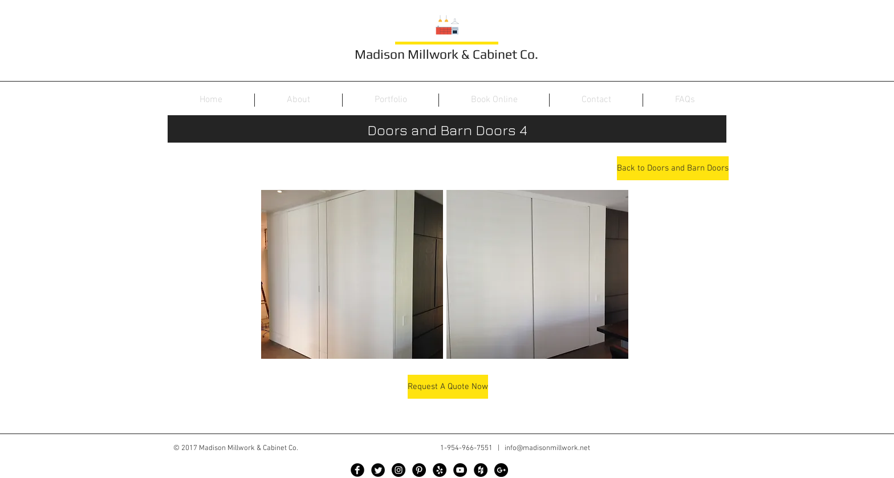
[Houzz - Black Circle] (480, 470)
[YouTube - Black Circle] (460, 470)
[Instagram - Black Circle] (398, 470)
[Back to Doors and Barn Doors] (673, 168)
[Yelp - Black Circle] (439, 470)
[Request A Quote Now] (448, 387)
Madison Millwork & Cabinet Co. (446, 54)
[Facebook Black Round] (357, 470)
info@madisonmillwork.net (547, 448)
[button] (352, 274)
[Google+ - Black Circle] (501, 470)
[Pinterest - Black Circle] (419, 470)
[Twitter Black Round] (378, 470)
